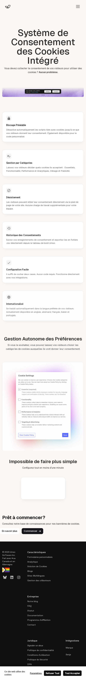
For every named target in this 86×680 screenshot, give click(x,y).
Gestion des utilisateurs (39, 580)
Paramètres (36, 673)
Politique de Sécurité (37, 659)
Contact (31, 624)
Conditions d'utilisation (38, 655)
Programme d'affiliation (38, 620)
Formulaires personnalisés (40, 557)
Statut (30, 610)
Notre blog (32, 601)
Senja (68, 654)
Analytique (32, 561)
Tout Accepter (72, 673)
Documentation (35, 615)
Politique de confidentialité (40, 650)
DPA (29, 664)
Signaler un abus (35, 645)
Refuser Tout (52, 673)
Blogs (30, 571)
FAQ (29, 606)
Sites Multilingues (36, 575)
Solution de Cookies (37, 566)
